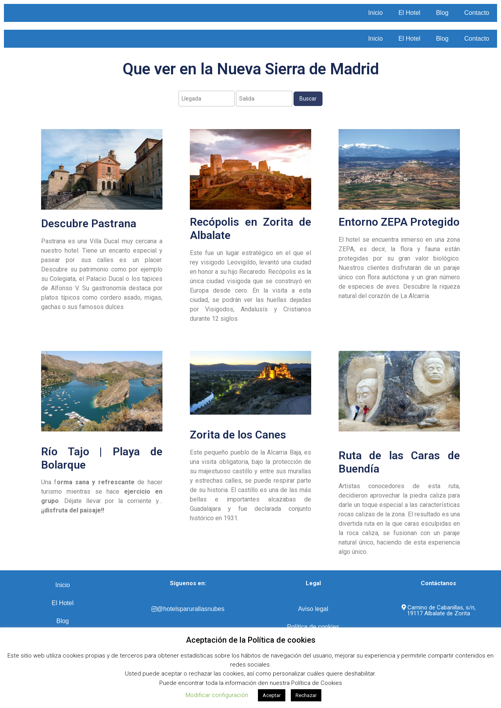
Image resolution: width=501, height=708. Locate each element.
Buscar (308, 98)
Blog (442, 12)
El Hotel (409, 12)
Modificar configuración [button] (217, 695)
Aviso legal (313, 609)
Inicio (375, 12)
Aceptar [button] (272, 695)
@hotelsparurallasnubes (188, 609)
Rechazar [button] (306, 695)
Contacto (476, 12)
